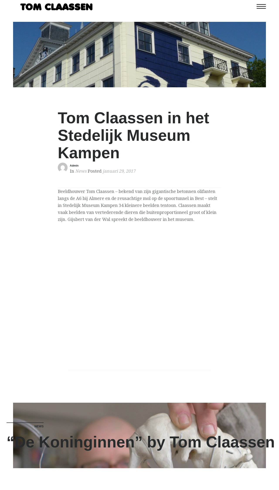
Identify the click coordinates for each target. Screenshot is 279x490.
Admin (74, 165)
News (81, 171)
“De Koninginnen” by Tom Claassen (141, 442)
